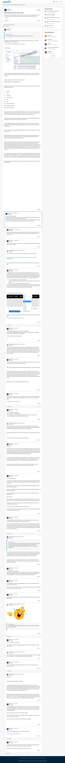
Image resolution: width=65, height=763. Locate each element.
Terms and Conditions (23, 758)
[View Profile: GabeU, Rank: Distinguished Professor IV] (8, 537)
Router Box (49, 35)
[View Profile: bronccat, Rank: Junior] (5, 10)
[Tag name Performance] (6, 20)
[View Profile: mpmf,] (46, 52)
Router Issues (50, 39)
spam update (50, 51)
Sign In (61, 1)
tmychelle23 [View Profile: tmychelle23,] (54, 44)
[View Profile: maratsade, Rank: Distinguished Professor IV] (8, 251)
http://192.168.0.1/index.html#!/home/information (15, 318)
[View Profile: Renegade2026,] (46, 40)
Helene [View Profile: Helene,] (54, 48)
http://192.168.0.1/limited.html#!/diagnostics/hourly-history (14, 43)
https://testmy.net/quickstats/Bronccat (14, 733)
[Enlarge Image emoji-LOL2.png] (17, 613)
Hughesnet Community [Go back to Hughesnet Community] (6, 4)
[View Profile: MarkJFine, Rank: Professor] (8, 230)
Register (57, 1)
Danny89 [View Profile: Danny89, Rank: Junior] (52, 19)
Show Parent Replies (6, 26)
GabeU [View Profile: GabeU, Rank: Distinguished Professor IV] (10, 536)
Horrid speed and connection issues (53, 11)
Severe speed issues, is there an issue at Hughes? (53, 17)
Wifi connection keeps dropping (53, 47)
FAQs (28, 758)
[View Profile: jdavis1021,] (46, 36)
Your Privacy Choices (42, 758)
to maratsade (16, 393)
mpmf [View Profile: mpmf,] (53, 52)
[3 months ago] (50, 36)
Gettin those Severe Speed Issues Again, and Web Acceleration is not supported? (53, 21)
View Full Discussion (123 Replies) (8, 24)
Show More (6, 17)
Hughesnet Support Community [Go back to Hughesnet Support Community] (15, 4)
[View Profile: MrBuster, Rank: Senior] (5, 30)
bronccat (8, 34)
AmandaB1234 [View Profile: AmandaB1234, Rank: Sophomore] (53, 12)
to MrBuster (15, 213)
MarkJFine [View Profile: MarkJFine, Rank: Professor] (10, 229)
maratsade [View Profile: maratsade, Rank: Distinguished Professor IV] (10, 250)
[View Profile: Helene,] (46, 48)
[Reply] (39, 21)
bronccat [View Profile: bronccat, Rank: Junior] (8, 9)
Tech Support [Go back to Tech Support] (23, 4)
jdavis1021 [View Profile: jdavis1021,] (54, 36)
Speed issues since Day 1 (51, 14)
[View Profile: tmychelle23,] (46, 44)
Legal (32, 758)
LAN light (49, 43)
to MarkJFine (16, 240)
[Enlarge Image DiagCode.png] (22, 59)
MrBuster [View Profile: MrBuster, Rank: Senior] (10, 269)
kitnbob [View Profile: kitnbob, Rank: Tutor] (52, 27)
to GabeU (15, 580)
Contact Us (35, 758)
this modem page (13, 696)
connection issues (50, 25)
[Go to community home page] (7, 2)
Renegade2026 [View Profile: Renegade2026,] (55, 40)
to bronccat (18, 229)
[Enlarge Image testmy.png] (23, 304)
